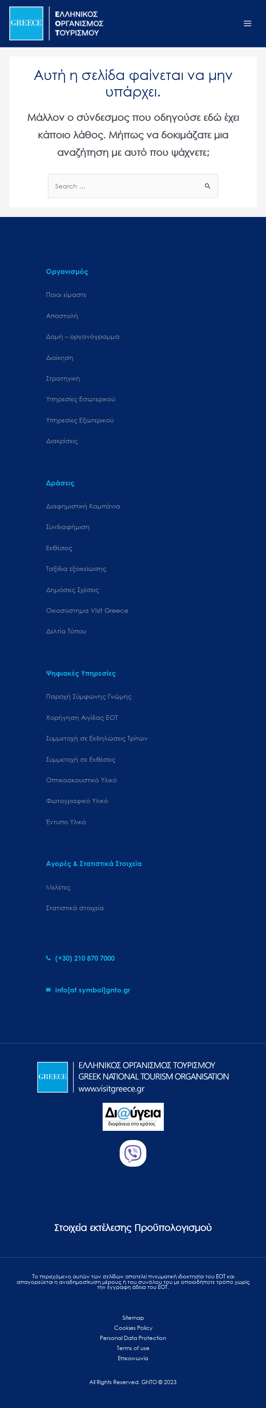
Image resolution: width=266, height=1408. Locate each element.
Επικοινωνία (133, 1358)
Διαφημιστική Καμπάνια (83, 506)
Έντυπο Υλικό (66, 821)
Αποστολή (62, 315)
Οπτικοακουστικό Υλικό (81, 779)
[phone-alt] (80, 958)
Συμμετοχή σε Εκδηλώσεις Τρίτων (97, 738)
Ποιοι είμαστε (66, 294)
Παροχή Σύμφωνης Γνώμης (89, 696)
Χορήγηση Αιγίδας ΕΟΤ (82, 717)
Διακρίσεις (62, 440)
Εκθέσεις (59, 547)
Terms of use (133, 1348)
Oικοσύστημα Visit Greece (87, 610)
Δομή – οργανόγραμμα (83, 336)
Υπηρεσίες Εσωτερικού (80, 398)
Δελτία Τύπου (66, 631)
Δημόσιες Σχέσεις (72, 589)
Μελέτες (58, 887)
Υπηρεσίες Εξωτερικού (80, 420)
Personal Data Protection (133, 1338)
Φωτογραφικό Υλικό (77, 800)
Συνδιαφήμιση (68, 526)
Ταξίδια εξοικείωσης (76, 568)
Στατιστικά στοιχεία (75, 907)
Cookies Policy (133, 1328)
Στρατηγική (63, 378)
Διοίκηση (60, 357)
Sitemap (133, 1318)
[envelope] (88, 990)
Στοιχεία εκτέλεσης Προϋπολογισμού (133, 1227)
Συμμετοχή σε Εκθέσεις (81, 759)
